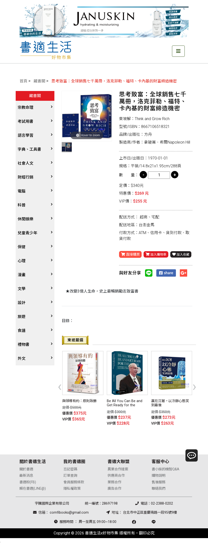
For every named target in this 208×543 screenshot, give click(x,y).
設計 (21, 302)
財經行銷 (25, 177)
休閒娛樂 (25, 219)
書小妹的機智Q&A (165, 468)
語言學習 (25, 135)
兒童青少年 (27, 233)
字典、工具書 (29, 149)
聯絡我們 (158, 487)
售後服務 (158, 481)
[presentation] (60, 386)
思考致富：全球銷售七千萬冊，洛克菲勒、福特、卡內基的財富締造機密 (114, 81)
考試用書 (25, 121)
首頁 (23, 81)
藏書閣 (39, 81)
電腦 (21, 191)
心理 (21, 261)
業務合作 (114, 481)
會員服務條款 (73, 481)
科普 (21, 205)
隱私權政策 (72, 487)
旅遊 (21, 316)
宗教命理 (25, 107)
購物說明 (158, 475)
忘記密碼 (70, 468)
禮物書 (23, 344)
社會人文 (25, 163)
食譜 (21, 330)
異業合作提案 (118, 468)
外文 (21, 358)
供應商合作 (116, 475)
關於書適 (26, 468)
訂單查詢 (70, 475)
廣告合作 (114, 487)
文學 (21, 288)
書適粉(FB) (27, 481)
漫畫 (21, 274)
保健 (21, 247)
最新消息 (26, 475)
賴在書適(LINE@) (32, 487)
